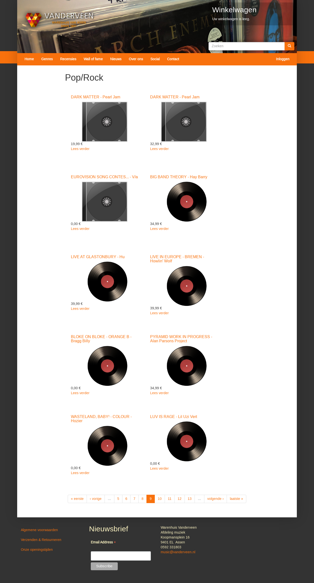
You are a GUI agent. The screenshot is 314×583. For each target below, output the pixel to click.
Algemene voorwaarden (39, 530)
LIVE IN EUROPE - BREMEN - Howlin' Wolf (177, 259)
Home (29, 59)
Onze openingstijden (37, 550)
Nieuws (115, 59)
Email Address (103, 543)
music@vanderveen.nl (178, 552)
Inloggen (282, 59)
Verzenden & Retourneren (41, 540)
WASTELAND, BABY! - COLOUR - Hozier (101, 419)
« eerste (77, 499)
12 (180, 499)
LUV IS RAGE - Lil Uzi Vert (173, 416)
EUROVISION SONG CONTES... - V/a (104, 177)
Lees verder (80, 149)
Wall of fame (93, 59)
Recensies (68, 59)
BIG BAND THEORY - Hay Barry (178, 177)
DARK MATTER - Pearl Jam (95, 97)
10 (160, 499)
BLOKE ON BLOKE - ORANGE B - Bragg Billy (101, 339)
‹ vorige (96, 499)
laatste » (236, 499)
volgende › (215, 499)
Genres (47, 59)
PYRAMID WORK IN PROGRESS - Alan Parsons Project (181, 339)
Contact (173, 59)
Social (155, 59)
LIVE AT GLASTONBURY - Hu (98, 256)
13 (190, 499)
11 (169, 499)
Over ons (136, 59)
